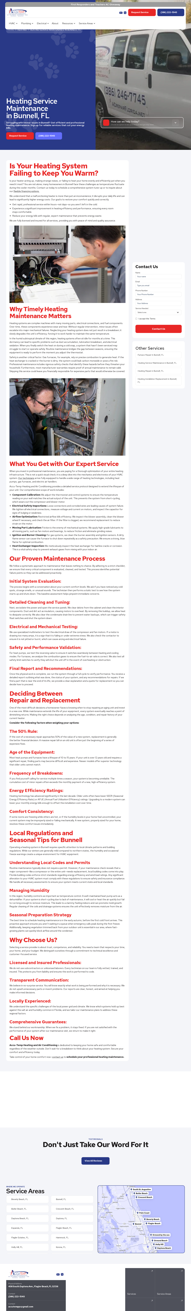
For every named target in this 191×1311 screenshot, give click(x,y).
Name (137, 272)
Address (138, 299)
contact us (57, 1056)
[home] (17, 12)
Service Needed (141, 308)
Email (137, 281)
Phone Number (141, 290)
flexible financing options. (26, 191)
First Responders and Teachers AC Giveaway (95, 4)
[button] (12, 23)
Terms (152, 318)
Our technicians (26, 478)
